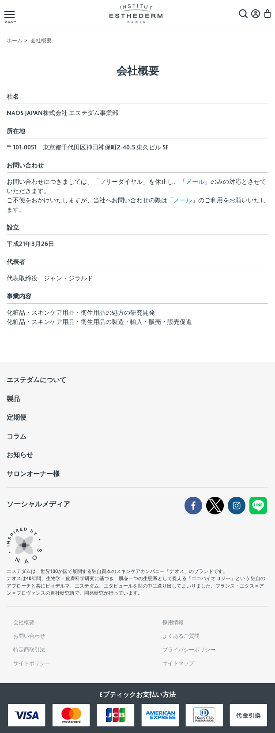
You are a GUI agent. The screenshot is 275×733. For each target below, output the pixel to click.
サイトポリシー (31, 663)
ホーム (15, 40)
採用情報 (173, 622)
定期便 (16, 417)
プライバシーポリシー (188, 650)
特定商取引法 (29, 650)
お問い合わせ (29, 636)
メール (195, 181)
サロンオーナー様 (33, 474)
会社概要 (23, 622)
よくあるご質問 (181, 636)
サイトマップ (178, 663)
